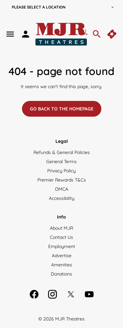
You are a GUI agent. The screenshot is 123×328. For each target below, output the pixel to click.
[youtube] (89, 294)
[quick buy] (112, 34)
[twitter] (71, 294)
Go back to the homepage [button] (61, 109)
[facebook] (34, 294)
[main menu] (10, 34)
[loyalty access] (25, 34)
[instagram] (52, 294)
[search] (97, 34)
